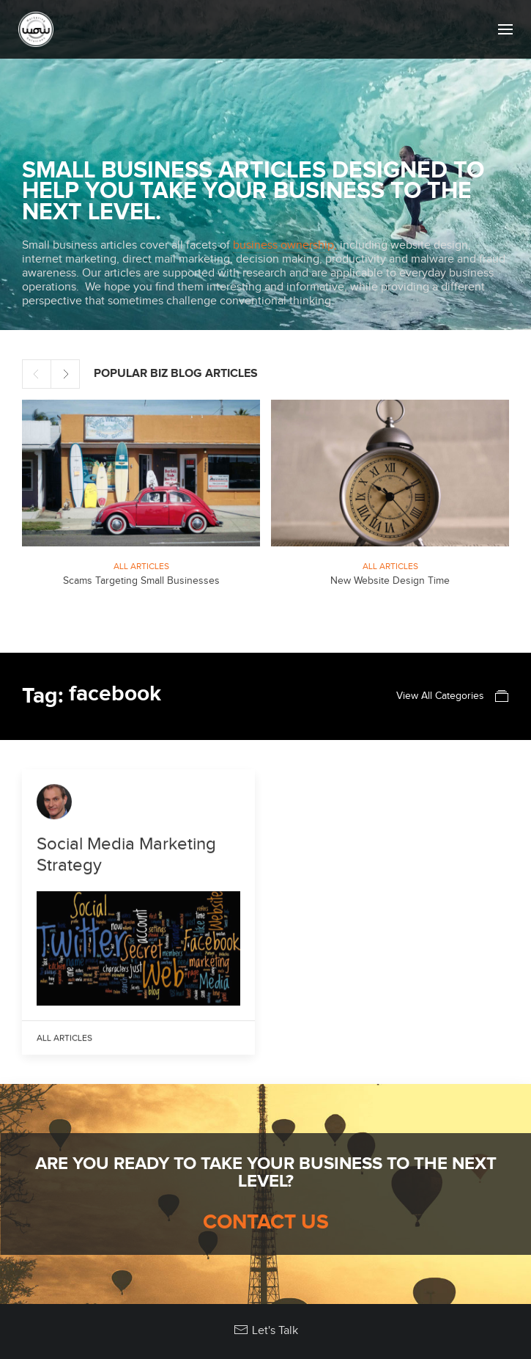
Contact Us (266, 1222)
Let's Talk (266, 1330)
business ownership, (285, 245)
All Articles (141, 566)
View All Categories (452, 696)
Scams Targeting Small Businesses (141, 581)
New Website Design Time (390, 581)
